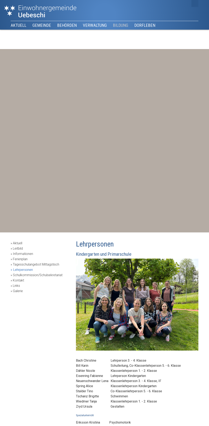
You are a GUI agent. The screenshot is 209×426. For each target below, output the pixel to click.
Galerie (18, 291)
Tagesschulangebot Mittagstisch (36, 264)
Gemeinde (41, 25)
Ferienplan (20, 259)
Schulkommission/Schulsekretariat (37, 275)
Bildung (120, 25)
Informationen (23, 254)
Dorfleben (144, 25)
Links (16, 286)
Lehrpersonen (23, 270)
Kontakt (18, 280)
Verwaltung (95, 25)
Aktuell (18, 25)
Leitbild (18, 248)
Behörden (67, 25)
